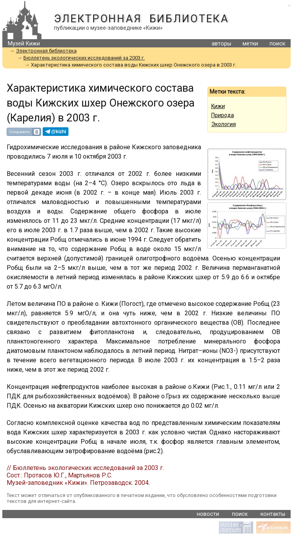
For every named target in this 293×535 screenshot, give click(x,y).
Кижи (218, 106)
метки (250, 43)
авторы (221, 43)
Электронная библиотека (141, 19)
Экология (223, 124)
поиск (277, 43)
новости (208, 514)
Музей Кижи (24, 43)
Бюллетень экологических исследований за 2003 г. (84, 58)
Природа (222, 115)
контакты (273, 514)
